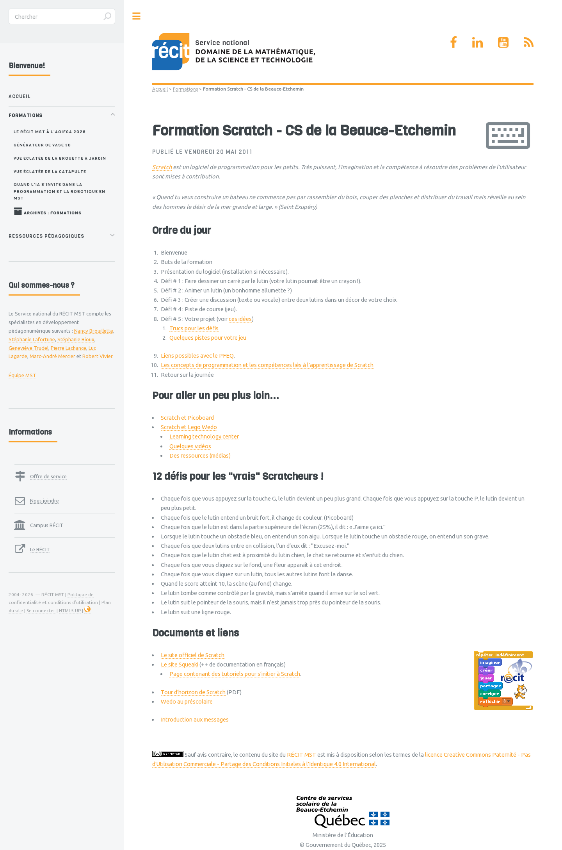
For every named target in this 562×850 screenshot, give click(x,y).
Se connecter (41, 610)
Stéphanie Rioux (75, 339)
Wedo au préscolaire (187, 701)
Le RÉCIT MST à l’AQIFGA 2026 (50, 131)
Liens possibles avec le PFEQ (197, 355)
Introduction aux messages (195, 719)
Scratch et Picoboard (187, 417)
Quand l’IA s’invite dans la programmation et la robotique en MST (59, 191)
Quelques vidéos (190, 446)
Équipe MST (22, 375)
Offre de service (48, 476)
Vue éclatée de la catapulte (50, 171)
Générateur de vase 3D (42, 145)
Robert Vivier (97, 356)
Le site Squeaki (179, 664)
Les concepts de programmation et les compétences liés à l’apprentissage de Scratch (267, 365)
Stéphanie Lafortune (32, 339)
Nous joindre (44, 500)
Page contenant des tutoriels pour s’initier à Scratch (234, 673)
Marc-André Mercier (52, 356)
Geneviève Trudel (28, 348)
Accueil (160, 88)
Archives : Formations (48, 211)
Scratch (162, 167)
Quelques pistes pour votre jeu (207, 337)
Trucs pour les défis (194, 328)
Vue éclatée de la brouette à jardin (60, 158)
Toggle (136, 16)
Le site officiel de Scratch (192, 655)
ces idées (240, 318)
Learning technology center (204, 436)
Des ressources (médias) (200, 455)
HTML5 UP (70, 610)
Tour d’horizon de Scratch (193, 692)
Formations (185, 88)
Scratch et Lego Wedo (189, 427)
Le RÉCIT (40, 549)
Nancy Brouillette (93, 330)
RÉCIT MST (301, 754)
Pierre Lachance (68, 348)
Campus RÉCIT (46, 525)
